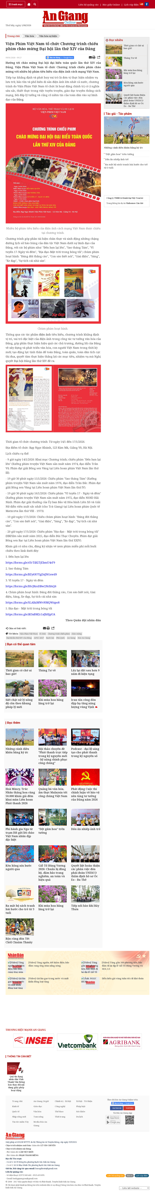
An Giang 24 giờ (41, 1108)
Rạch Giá (50, 637)
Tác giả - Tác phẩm (119, 114)
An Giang (71, 637)
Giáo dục (37, 1113)
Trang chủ (13, 36)
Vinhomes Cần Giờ (134, 203)
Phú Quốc (60, 637)
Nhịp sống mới (19, 1123)
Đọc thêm (13, 724)
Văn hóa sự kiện (48, 36)
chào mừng (77, 633)
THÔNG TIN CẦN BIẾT (19, 1063)
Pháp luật (80, 1113)
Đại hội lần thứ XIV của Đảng (19, 637)
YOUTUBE (129, 1115)
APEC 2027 (39, 637)
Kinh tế (15, 1113)
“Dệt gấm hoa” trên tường (119, 154)
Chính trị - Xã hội (63, 1108)
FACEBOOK (116, 1115)
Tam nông (38, 1123)
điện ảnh (45, 334)
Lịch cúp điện (131, 4)
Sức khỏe (80, 1118)
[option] (34, 1048)
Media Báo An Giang (40, 1131)
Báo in (129, 1182)
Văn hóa (29, 36)
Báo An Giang (84, 637)
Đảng (19, 99)
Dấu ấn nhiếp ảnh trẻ (117, 159)
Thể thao (59, 1118)
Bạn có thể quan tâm (21, 644)
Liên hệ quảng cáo (88, 4)
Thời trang (60, 1123)
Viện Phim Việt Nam (29, 633)
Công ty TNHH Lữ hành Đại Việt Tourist (124, 198)
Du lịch (79, 1123)
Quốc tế (15, 1118)
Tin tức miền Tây (20, 1129)
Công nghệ (60, 1113)
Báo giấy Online (111, 4)
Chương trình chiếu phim (59, 633)
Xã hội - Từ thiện (84, 1108)
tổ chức (43, 633)
